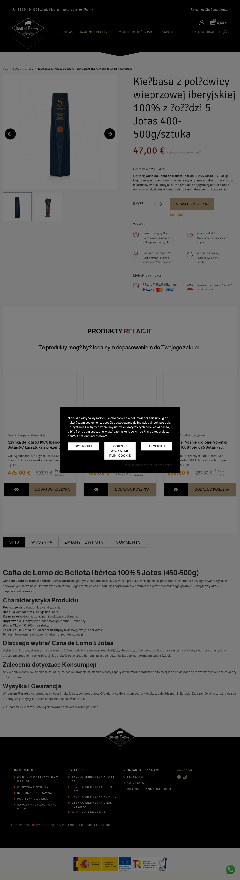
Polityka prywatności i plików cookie (148, 465)
